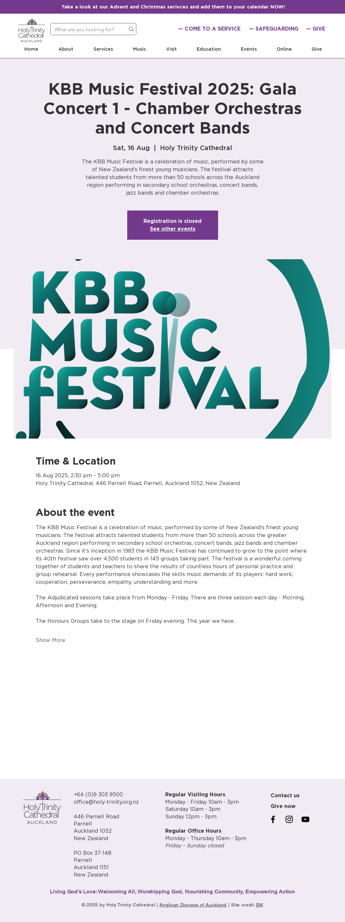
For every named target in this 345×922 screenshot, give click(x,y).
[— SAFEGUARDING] (273, 29)
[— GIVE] (316, 29)
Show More (50, 640)
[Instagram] (289, 819)
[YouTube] (305, 819)
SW (259, 904)
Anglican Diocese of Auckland (193, 904)
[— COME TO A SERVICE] (209, 29)
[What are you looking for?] (83, 29)
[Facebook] (273, 819)
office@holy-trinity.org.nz (106, 802)
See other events (172, 229)
